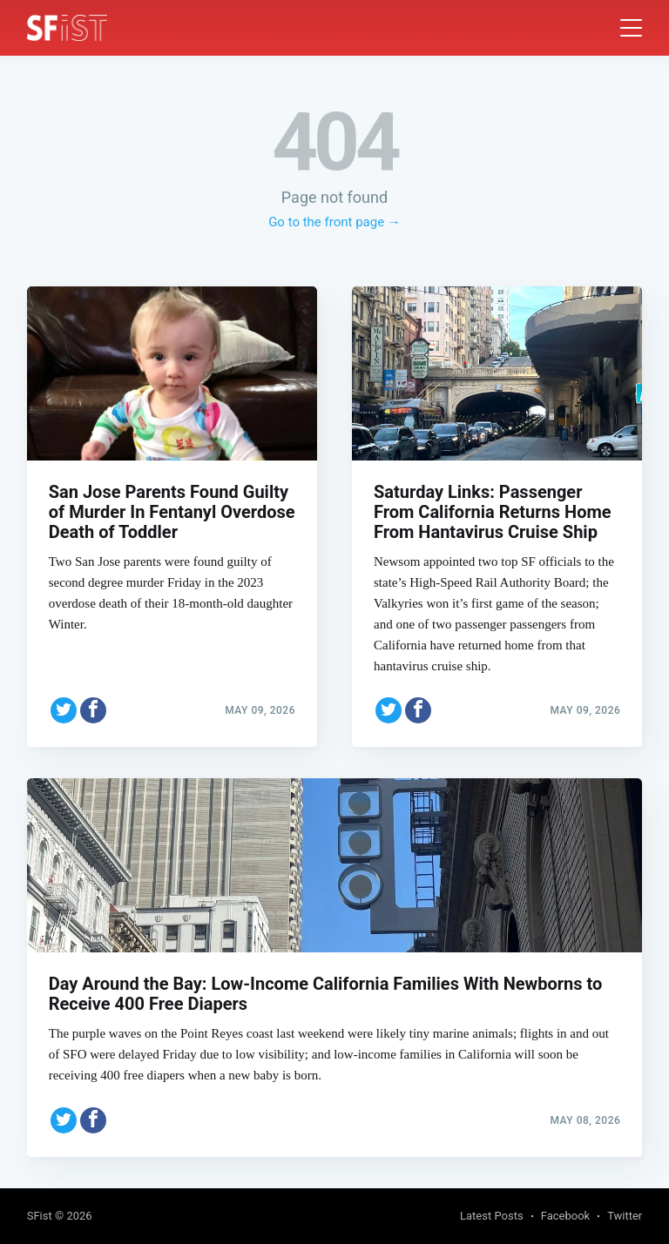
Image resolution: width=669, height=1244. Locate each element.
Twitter (624, 1215)
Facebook (565, 1215)
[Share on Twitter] (63, 704)
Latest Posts (492, 1215)
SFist (39, 1215)
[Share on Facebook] (93, 704)
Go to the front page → (334, 222)
